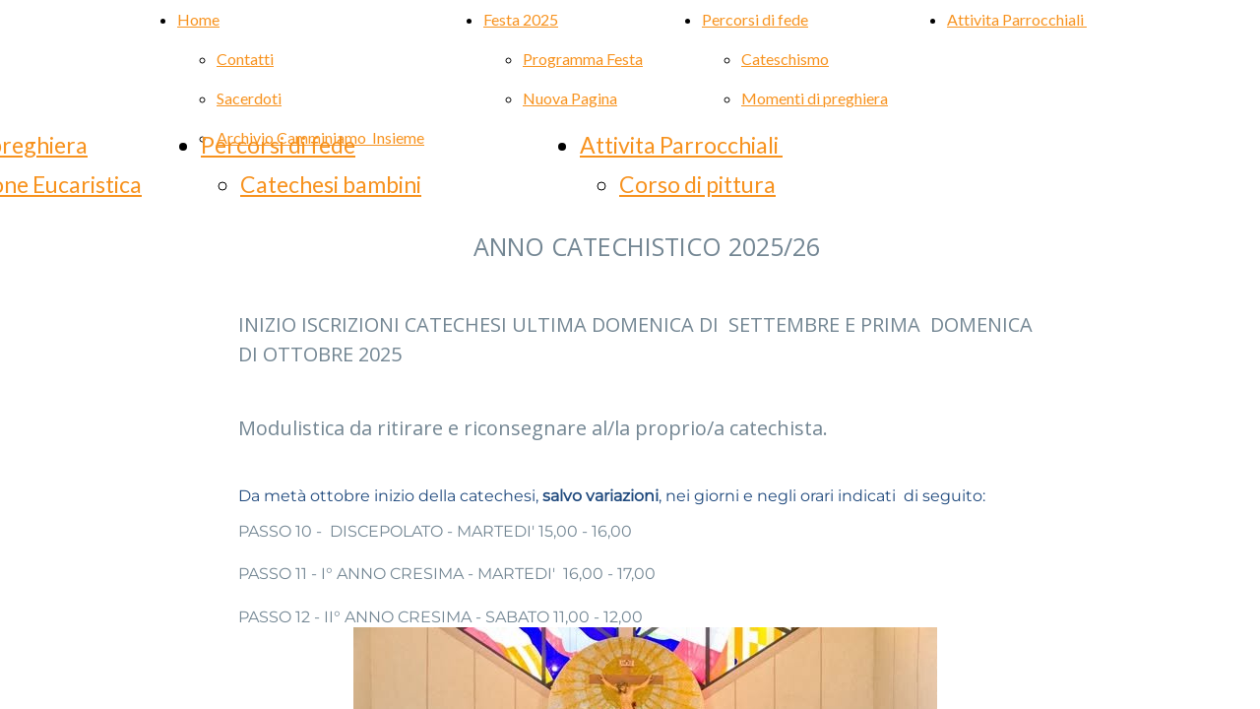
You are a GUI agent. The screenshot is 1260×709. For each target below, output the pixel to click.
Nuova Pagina (570, 98)
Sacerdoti (249, 98)
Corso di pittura (697, 184)
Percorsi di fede (278, 145)
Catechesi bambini (330, 184)
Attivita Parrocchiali (1017, 19)
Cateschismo (785, 58)
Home (198, 19)
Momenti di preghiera (814, 98)
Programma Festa (583, 58)
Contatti (245, 58)
